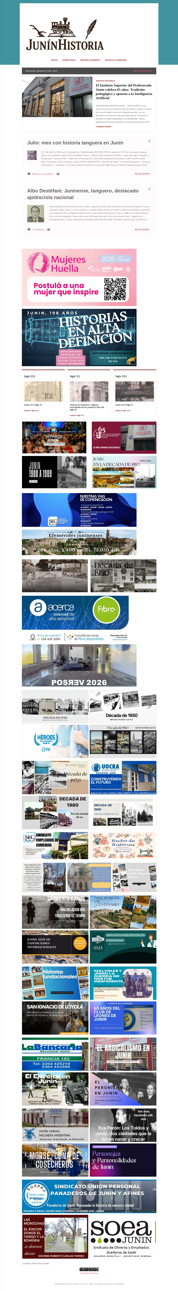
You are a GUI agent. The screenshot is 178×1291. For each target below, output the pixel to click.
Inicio (54, 60)
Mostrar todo (142, 71)
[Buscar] (154, 7)
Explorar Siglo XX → (78, 415)
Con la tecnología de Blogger (89, 1278)
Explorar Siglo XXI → (123, 410)
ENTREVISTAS (69, 60)
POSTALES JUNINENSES (116, 60)
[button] (149, 141)
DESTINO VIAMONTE (90, 60)
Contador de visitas (89, 1273)
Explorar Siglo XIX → (32, 410)
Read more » (143, 174)
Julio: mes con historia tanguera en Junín (75, 143)
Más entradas (89, 243)
